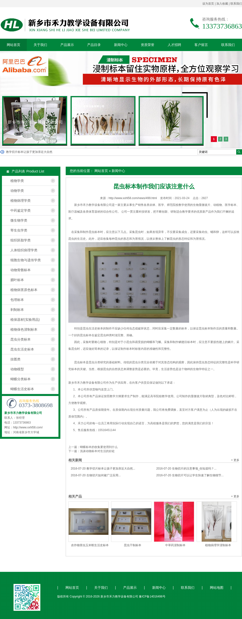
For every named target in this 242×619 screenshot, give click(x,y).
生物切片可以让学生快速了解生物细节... (190, 475)
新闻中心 (121, 45)
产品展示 (67, 45)
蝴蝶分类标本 (20, 379)
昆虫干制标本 (132, 545)
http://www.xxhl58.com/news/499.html (133, 198)
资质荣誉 (147, 45)
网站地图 (216, 587)
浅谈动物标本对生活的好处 (97, 451)
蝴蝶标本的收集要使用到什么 (99, 447)
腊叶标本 (17, 280)
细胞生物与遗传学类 (25, 260)
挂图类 (15, 359)
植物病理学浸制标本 (218, 545)
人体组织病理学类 (23, 250)
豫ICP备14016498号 (152, 596)
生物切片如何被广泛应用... (96, 475)
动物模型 (17, 369)
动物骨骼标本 (20, 270)
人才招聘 (174, 45)
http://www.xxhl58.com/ (28, 427)
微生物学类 (18, 220)
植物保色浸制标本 (23, 329)
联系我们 (236, 3)
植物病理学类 (20, 200)
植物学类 (17, 181)
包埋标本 (17, 300)
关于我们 (40, 45)
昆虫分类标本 (20, 339)
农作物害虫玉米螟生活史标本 (90, 545)
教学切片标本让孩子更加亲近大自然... (103, 468)
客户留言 (201, 45)
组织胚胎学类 (20, 240)
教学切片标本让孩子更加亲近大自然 (29, 152)
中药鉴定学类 (20, 210)
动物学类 (17, 191)
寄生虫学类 (18, 230)
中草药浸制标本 (175, 545)
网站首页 (13, 45)
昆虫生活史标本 (22, 349)
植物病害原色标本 (23, 290)
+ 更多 (235, 460)
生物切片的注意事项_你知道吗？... (186, 468)
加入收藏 (222, 3)
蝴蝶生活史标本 (22, 389)
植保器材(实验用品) (25, 319)
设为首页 (208, 3)
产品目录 (94, 45)
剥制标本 (17, 310)
